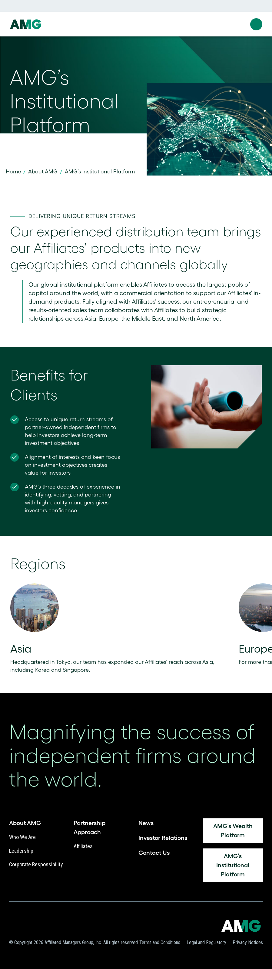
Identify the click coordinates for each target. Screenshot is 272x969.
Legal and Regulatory (206, 942)
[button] (256, 24)
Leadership (21, 851)
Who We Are (22, 837)
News (146, 823)
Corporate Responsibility (36, 864)
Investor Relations (162, 837)
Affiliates (83, 846)
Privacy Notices (248, 942)
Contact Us (154, 852)
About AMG (43, 172)
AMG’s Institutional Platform (232, 865)
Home (13, 172)
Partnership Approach (89, 827)
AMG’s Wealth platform (233, 830)
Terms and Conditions (159, 942)
